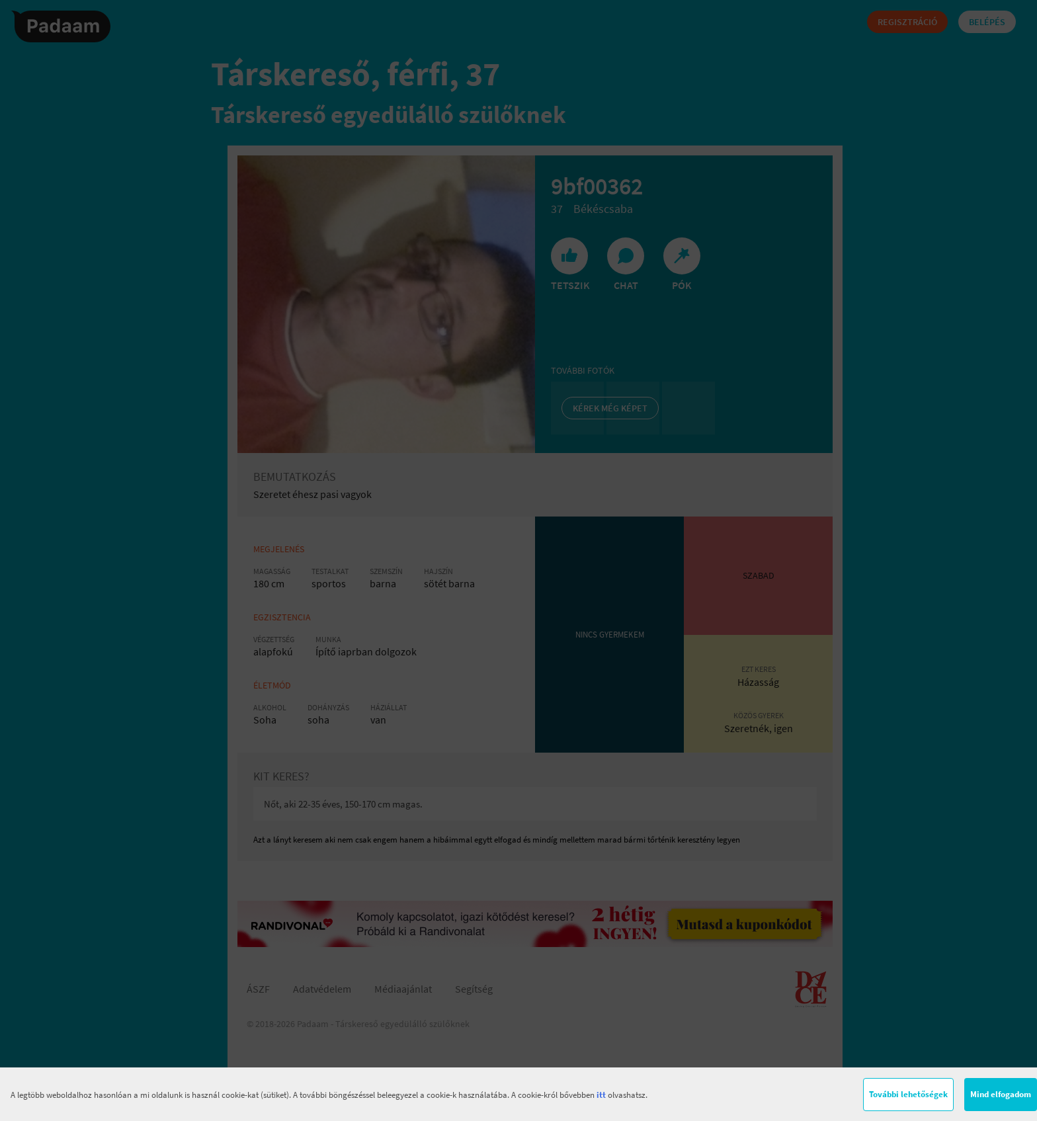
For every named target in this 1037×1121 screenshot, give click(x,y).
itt (601, 1094)
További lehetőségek (908, 1094)
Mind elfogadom (1000, 1094)
